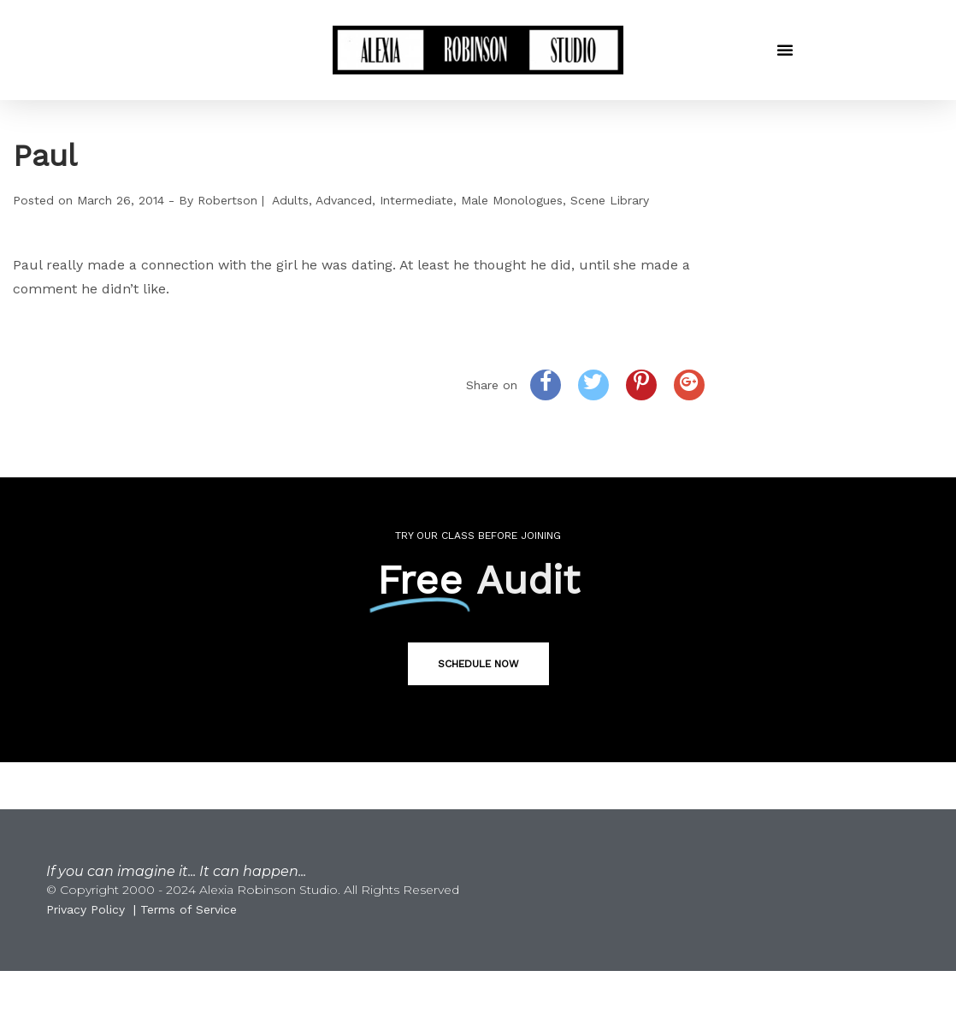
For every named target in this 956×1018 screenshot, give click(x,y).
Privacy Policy (85, 909)
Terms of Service (188, 909)
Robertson (227, 200)
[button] (785, 49)
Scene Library (609, 200)
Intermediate (416, 200)
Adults (290, 200)
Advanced (344, 200)
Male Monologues (512, 200)
